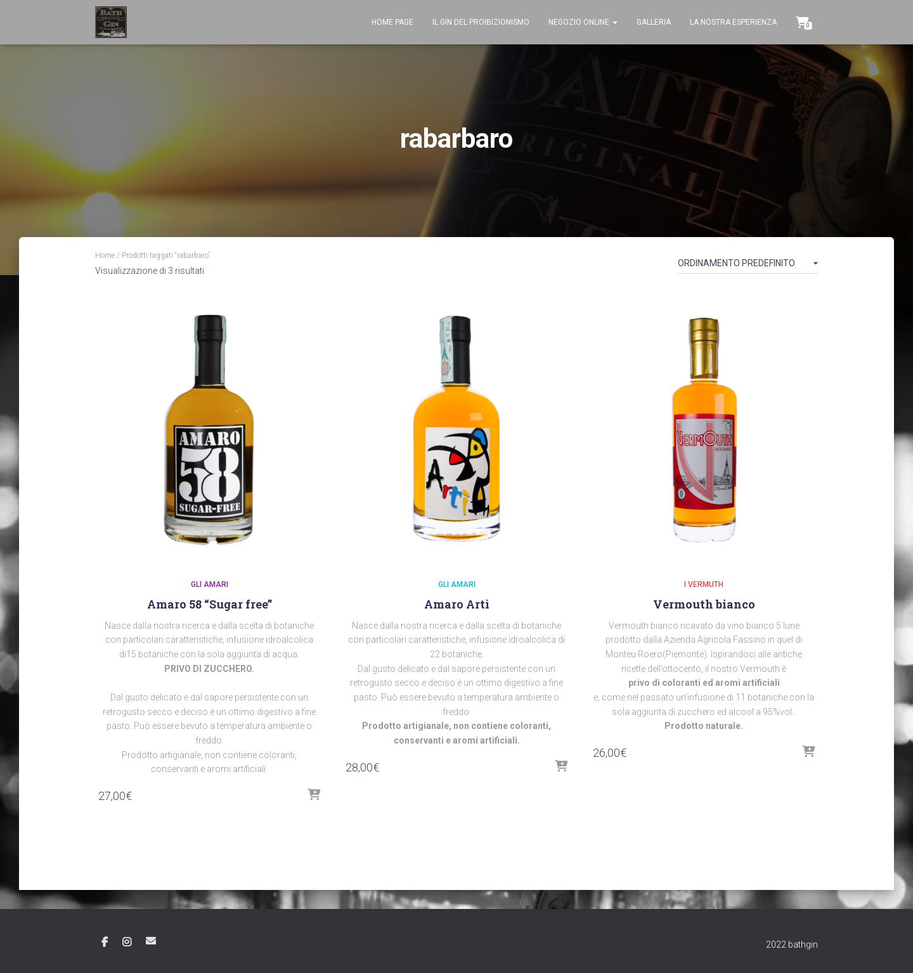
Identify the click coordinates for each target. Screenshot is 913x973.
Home (105, 255)
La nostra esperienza (733, 22)
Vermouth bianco (704, 604)
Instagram (127, 942)
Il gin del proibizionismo (480, 22)
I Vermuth (703, 584)
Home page (392, 22)
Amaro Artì (456, 604)
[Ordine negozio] (748, 265)
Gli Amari (209, 584)
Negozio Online (583, 22)
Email (150, 940)
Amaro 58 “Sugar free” (209, 604)
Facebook (104, 942)
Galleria (654, 22)
